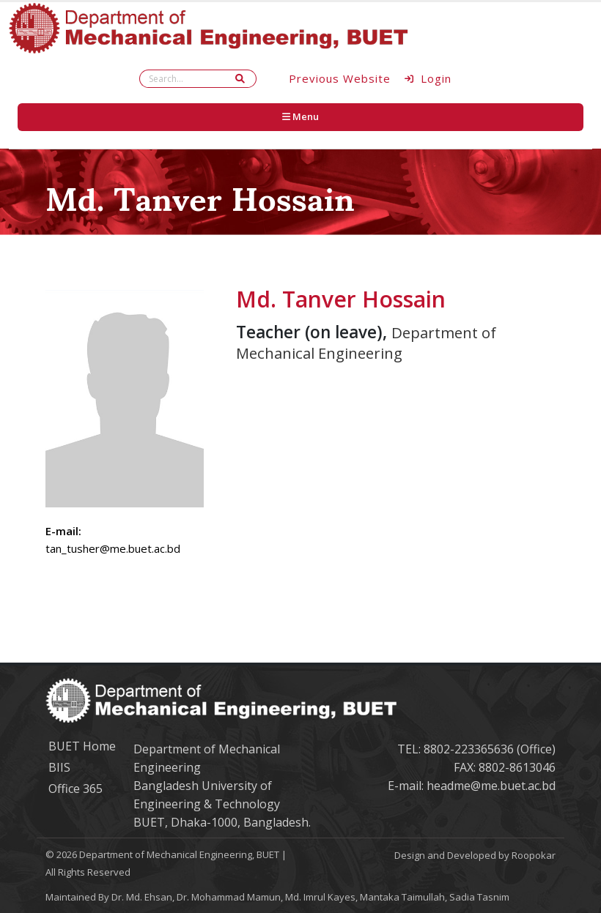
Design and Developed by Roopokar (475, 855)
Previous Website (340, 78)
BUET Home (82, 746)
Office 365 (75, 788)
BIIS (59, 767)
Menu (300, 116)
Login (428, 78)
